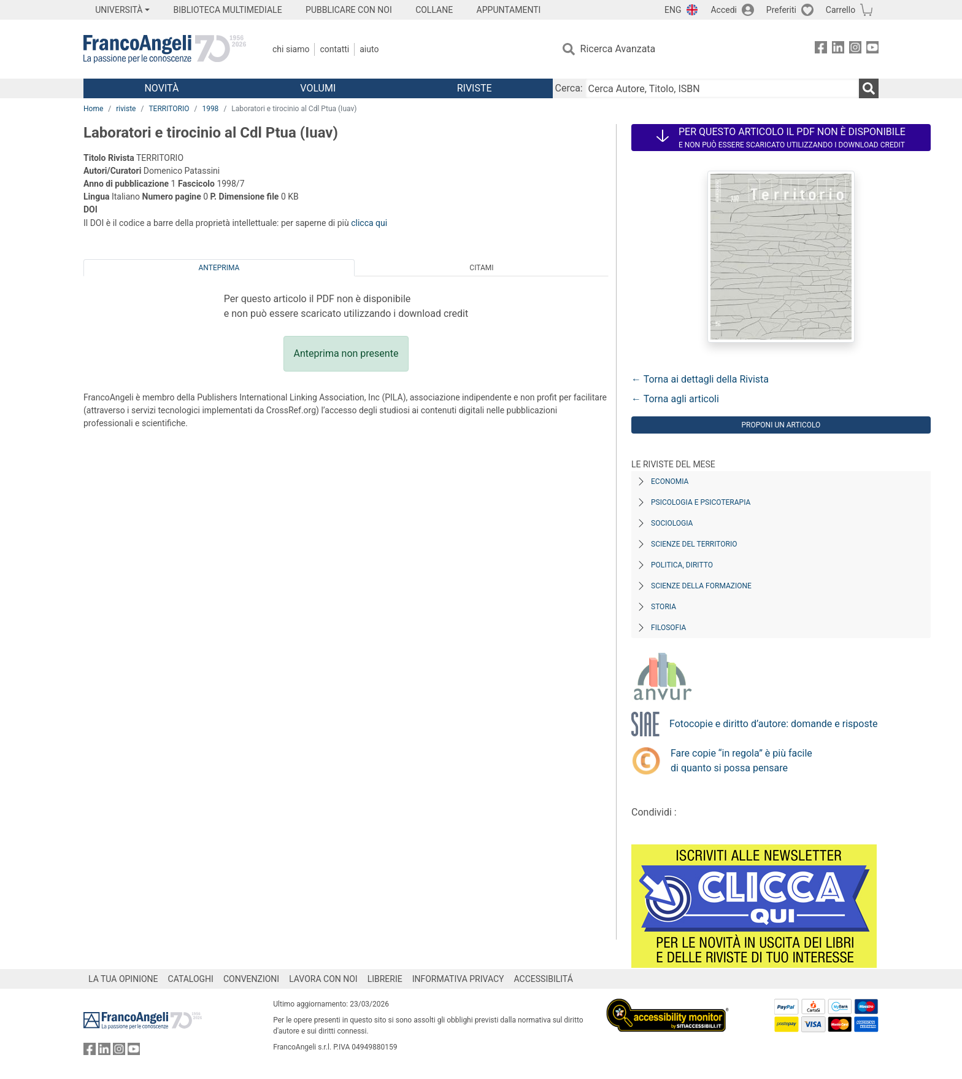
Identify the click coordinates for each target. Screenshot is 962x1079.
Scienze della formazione (701, 586)
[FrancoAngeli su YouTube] (872, 49)
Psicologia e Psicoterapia (700, 502)
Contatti (334, 49)
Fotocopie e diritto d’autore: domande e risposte (773, 724)
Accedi (723, 10)
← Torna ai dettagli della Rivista (700, 379)
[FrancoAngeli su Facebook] (821, 49)
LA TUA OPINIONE (123, 979)
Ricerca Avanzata (618, 49)
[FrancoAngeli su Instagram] (855, 49)
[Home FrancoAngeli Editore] (164, 49)
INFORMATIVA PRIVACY (458, 979)
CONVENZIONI (251, 979)
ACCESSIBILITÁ (543, 979)
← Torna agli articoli (675, 399)
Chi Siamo (290, 49)
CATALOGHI (191, 979)
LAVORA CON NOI (323, 979)
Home (93, 108)
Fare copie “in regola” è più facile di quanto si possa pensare (741, 760)
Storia (663, 606)
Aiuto (369, 49)
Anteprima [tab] (219, 267)
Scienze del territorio (694, 544)
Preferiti (781, 10)
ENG (672, 10)
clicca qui (369, 223)
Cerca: (569, 88)
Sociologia (672, 523)
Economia (669, 481)
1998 (210, 108)
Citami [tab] (481, 267)
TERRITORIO (168, 108)
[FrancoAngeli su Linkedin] (838, 49)
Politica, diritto (682, 565)
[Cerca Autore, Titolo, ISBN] (722, 88)
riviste (126, 108)
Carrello (840, 10)
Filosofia (668, 627)
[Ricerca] (869, 88)
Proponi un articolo (781, 425)
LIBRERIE (384, 979)
